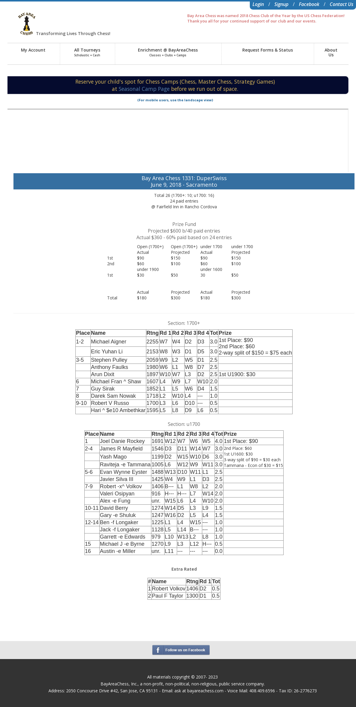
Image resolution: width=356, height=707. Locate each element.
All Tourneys (87, 52)
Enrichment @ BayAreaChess (168, 52)
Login (258, 4)
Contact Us (341, 4)
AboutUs (331, 52)
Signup (281, 4)
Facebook (309, 4)
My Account (33, 50)
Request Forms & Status (267, 50)
